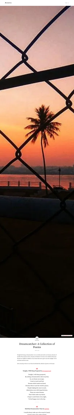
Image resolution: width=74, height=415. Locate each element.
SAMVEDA (47, 409)
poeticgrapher (66, 335)
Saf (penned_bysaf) (46, 371)
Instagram (70, 335)
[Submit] (66, 3)
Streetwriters (9, 3)
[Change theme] (68, 3)
